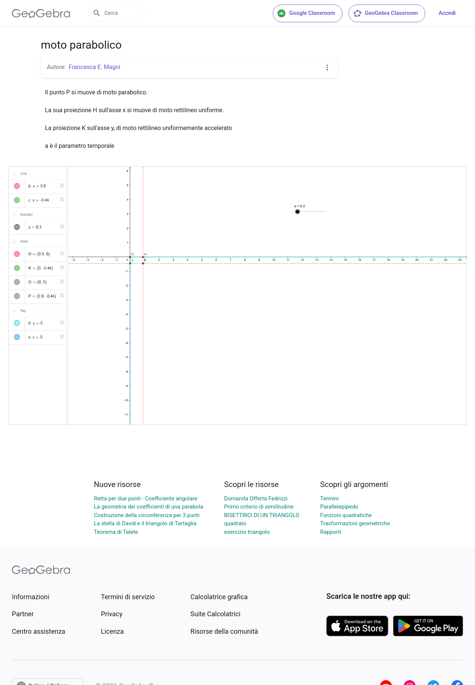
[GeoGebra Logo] (41, 13)
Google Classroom (306, 13)
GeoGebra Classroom (385, 13)
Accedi (447, 13)
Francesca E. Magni (94, 67)
